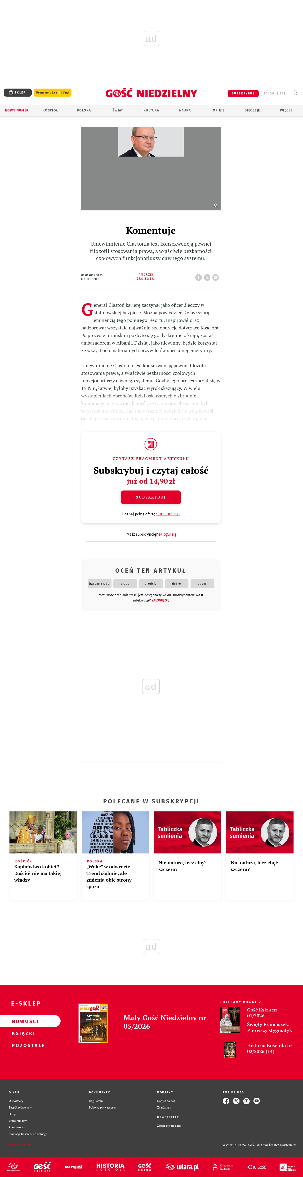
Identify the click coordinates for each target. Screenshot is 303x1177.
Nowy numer (17, 110)
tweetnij (208, 276)
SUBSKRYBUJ (243, 93)
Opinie (219, 110)
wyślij (216, 276)
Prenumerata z (52, 92)
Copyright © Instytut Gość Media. (243, 1144)
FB (199, 276)
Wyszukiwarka (294, 93)
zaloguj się (274, 93)
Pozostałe (23, 1045)
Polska (84, 110)
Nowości (23, 1021)
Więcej (286, 110)
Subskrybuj (151, 497)
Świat (117, 110)
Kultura (151, 110)
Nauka (185, 110)
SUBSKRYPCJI (168, 513)
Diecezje (252, 110)
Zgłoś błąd (20, 1145)
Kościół (50, 110)
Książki (23, 1033)
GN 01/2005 (91, 279)
